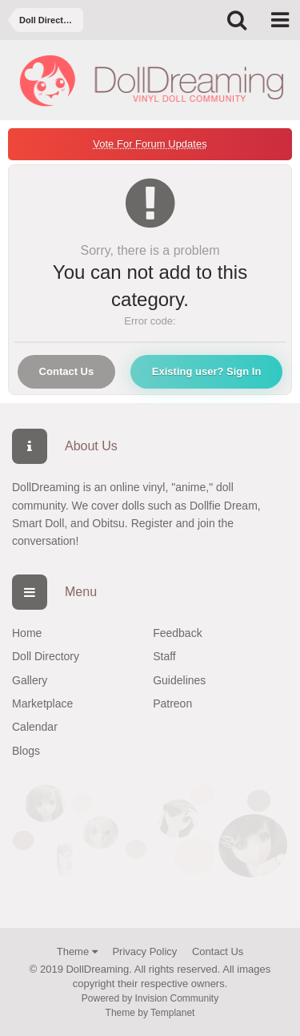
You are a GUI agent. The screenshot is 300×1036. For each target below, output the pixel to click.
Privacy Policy (144, 951)
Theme (77, 951)
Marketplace (42, 703)
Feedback (177, 633)
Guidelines (179, 680)
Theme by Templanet (150, 1012)
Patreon (172, 703)
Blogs (26, 750)
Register (152, 523)
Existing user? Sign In (207, 371)
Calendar (35, 726)
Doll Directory (45, 656)
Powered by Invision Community (150, 998)
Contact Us (66, 371)
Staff (164, 656)
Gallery (29, 680)
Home (27, 633)
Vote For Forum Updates (149, 144)
